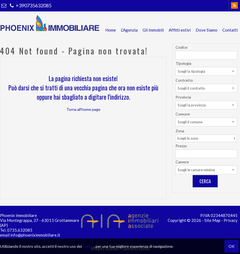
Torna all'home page (83, 109)
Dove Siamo (206, 29)
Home (110, 29)
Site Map (212, 220)
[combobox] (206, 71)
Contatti (230, 29)
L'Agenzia (129, 29)
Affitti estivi (180, 29)
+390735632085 (29, 5)
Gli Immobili (153, 29)
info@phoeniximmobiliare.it (35, 234)
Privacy (231, 220)
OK (232, 246)
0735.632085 (19, 230)
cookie (88, 246)
